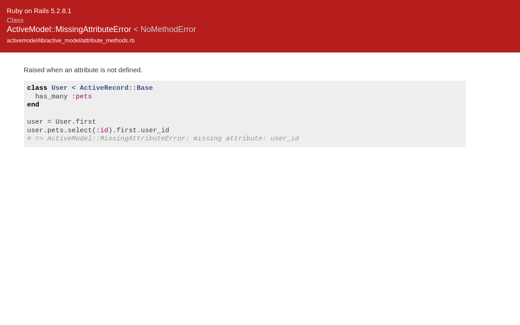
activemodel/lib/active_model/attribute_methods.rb (70, 40)
